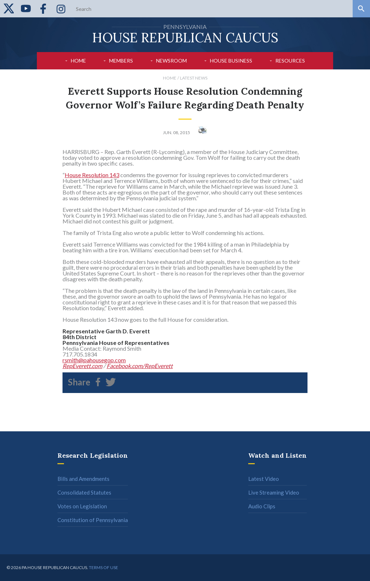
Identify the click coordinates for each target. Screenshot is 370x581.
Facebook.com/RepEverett (140, 365)
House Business (231, 60)
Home (78, 60)
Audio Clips (261, 506)
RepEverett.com (82, 365)
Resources (290, 60)
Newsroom (171, 60)
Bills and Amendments (83, 478)
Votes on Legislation (82, 506)
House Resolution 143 (92, 174)
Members (121, 60)
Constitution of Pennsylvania (92, 520)
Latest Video (263, 478)
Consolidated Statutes (84, 492)
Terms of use (103, 567)
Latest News (193, 78)
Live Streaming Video (273, 492)
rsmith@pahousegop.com (94, 359)
